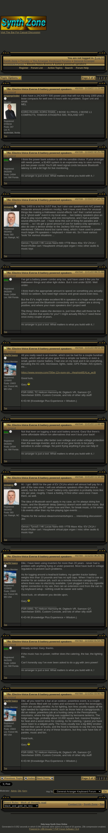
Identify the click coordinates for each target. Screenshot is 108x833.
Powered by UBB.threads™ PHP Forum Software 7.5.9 (54, 829)
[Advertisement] (77, 25)
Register (23, 68)
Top (5, 136)
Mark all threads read (33, 802)
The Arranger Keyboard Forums (51, 61)
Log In (99, 58)
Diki (19, 791)
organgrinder (12, 95)
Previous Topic (11, 778)
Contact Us (74, 804)
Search (69, 68)
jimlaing (8, 207)
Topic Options (11, 77)
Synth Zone (11, 61)
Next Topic (45, 778)
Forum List (37, 68)
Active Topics (55, 68)
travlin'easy (11, 355)
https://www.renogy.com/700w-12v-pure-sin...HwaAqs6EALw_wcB (58, 372)
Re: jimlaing (9, 92)
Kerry (24, 791)
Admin (14, 791)
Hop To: (49, 791)
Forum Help (82, 68)
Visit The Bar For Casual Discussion (20, 32)
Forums (25, 61)
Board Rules (11, 802)
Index (29, 778)
